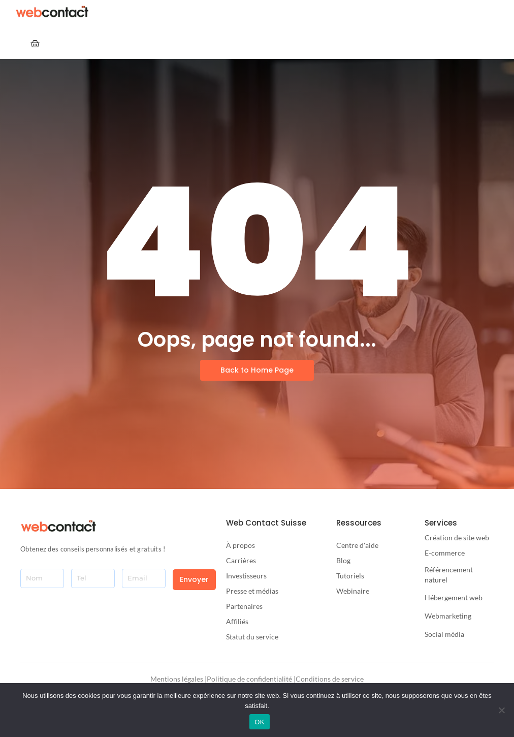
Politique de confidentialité (249, 678)
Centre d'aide (357, 545)
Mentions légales (176, 678)
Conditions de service (330, 678)
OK (259, 722)
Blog (343, 560)
